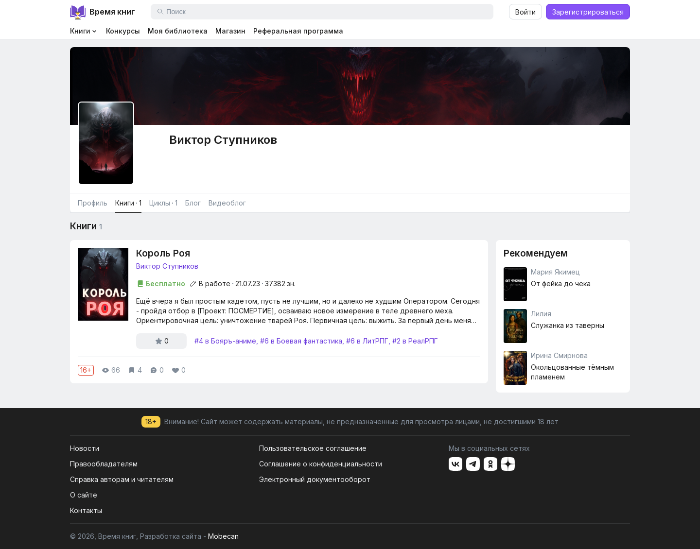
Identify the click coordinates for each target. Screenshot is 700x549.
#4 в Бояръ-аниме (225, 341)
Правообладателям (104, 464)
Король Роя (163, 253)
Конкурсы (123, 31)
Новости (84, 448)
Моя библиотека (178, 31)
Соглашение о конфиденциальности (320, 464)
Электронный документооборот (314, 479)
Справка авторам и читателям (122, 479)
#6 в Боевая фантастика (301, 341)
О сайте (83, 495)
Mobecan (223, 536)
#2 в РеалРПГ (415, 341)
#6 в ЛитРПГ (367, 341)
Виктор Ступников (167, 266)
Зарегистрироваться (588, 12)
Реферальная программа (298, 31)
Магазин (230, 31)
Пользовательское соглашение (313, 448)
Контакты (86, 510)
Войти (525, 12)
